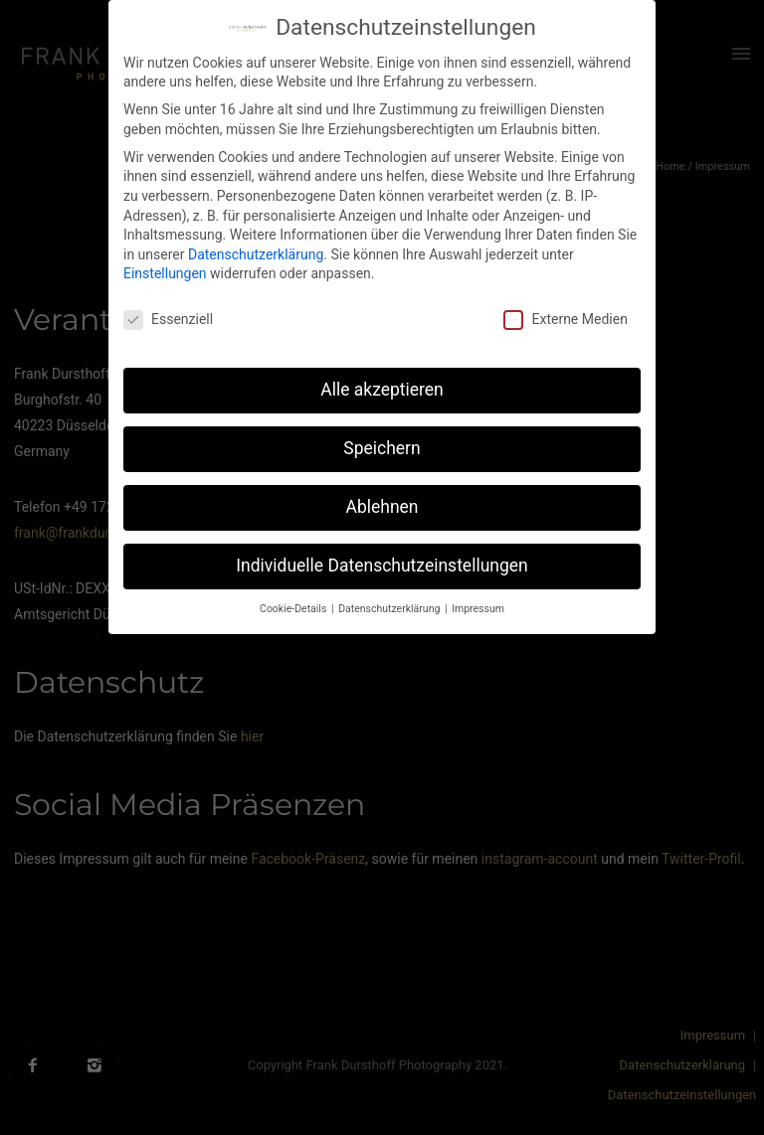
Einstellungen (165, 273)
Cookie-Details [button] (294, 608)
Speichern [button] (381, 448)
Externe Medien (565, 319)
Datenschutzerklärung (255, 254)
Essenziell (168, 319)
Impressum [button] (478, 608)
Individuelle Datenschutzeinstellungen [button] (381, 565)
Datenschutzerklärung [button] (390, 608)
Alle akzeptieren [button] (382, 390)
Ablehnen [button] (381, 507)
